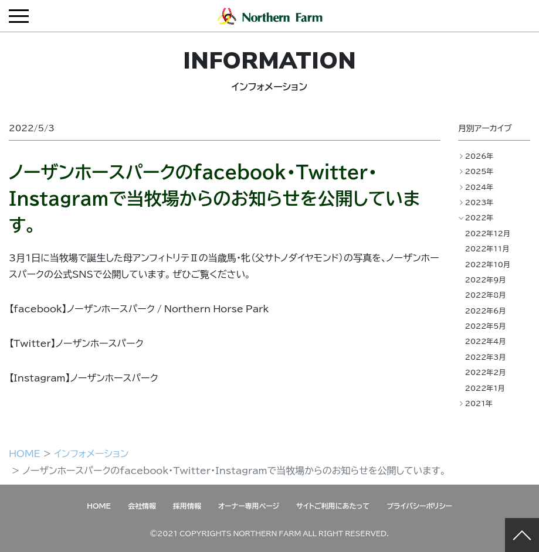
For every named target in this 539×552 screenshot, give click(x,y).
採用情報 (187, 505)
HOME (24, 453)
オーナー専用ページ (248, 505)
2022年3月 (485, 357)
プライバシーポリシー (419, 505)
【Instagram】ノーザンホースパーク (83, 377)
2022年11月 (487, 248)
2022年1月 (485, 388)
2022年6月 (485, 310)
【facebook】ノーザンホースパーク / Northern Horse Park (139, 308)
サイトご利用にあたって (332, 505)
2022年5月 (485, 326)
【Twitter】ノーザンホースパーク (76, 343)
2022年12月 (487, 233)
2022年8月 (485, 294)
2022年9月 (485, 279)
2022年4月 (485, 341)
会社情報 (142, 505)
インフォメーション (91, 453)
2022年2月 (485, 372)
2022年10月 (487, 264)
